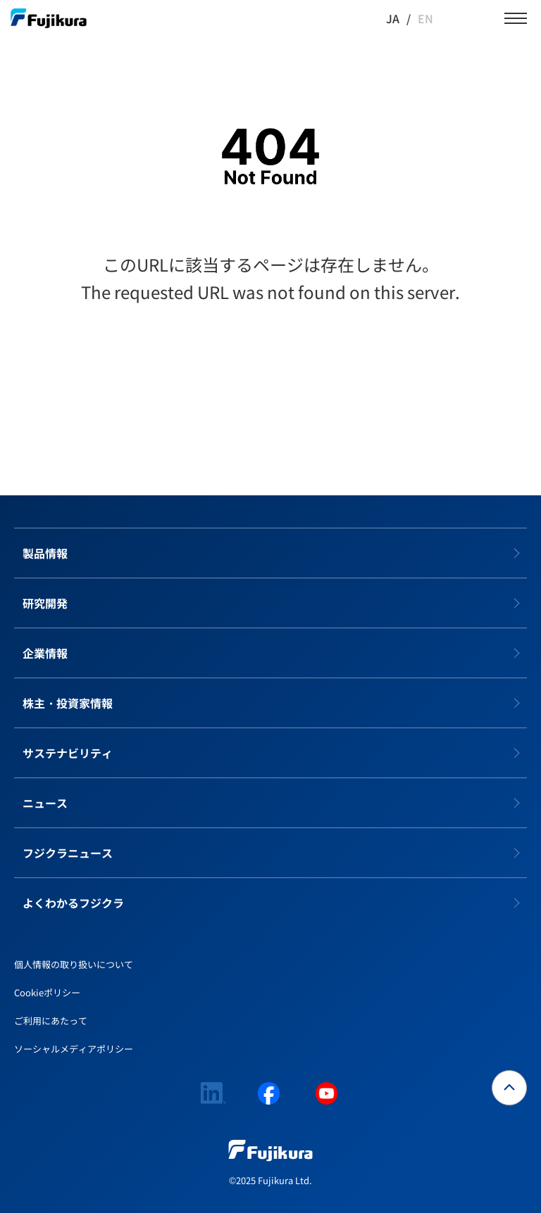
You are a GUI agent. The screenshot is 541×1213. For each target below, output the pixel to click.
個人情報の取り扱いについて (73, 964)
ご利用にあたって (50, 1020)
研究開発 (45, 603)
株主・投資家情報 (68, 702)
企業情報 (45, 652)
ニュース (45, 802)
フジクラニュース (68, 852)
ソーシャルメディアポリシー (73, 1048)
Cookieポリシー (47, 992)
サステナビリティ (68, 752)
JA (392, 18)
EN (425, 18)
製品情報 (45, 553)
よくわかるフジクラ (73, 902)
